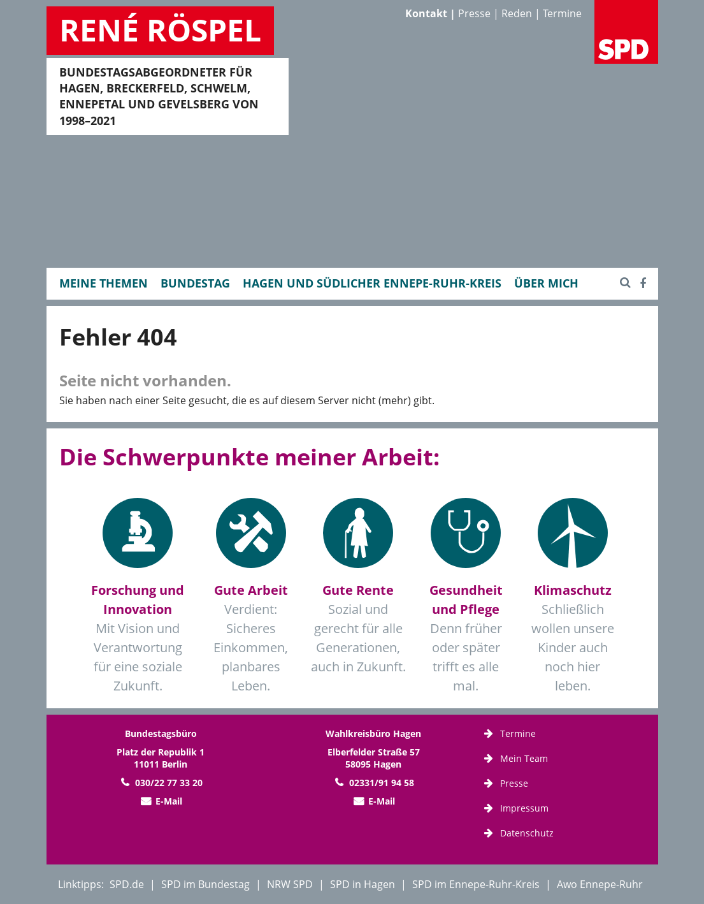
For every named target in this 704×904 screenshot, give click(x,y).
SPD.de (127, 884)
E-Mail (168, 801)
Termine (562, 13)
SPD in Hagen (362, 884)
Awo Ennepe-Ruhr (600, 884)
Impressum (524, 808)
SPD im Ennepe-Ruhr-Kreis (476, 884)
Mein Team (524, 758)
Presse (474, 13)
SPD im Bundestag (205, 884)
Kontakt (426, 13)
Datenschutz (527, 833)
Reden (516, 13)
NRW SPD (290, 884)
